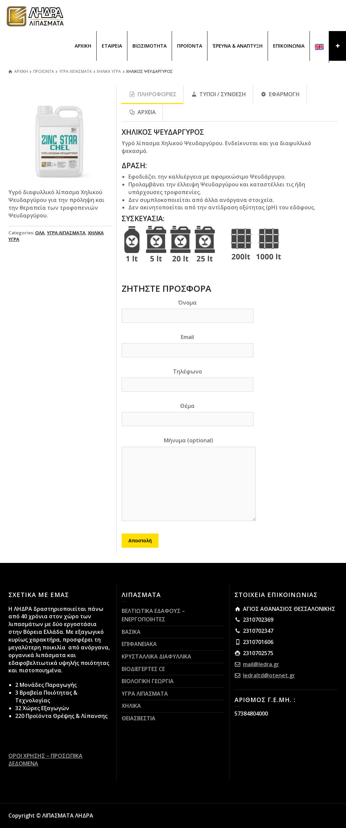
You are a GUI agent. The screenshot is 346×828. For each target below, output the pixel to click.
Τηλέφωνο (187, 378)
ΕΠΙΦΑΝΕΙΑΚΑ (139, 644)
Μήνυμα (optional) (189, 479)
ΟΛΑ (40, 233)
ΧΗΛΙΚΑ (131, 705)
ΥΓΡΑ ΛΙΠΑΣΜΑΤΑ (66, 233)
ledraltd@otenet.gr (269, 675)
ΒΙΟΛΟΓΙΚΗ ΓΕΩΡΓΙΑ (148, 681)
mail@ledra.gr (261, 664)
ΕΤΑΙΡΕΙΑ (112, 46)
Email (187, 343)
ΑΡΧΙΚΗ (83, 46)
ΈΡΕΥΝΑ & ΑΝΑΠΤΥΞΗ (238, 46)
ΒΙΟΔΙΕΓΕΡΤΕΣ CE (143, 669)
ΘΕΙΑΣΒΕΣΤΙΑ (138, 718)
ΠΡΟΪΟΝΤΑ (189, 46)
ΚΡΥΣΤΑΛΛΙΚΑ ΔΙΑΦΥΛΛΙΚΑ (156, 656)
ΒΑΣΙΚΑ (131, 632)
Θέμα (187, 412)
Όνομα (187, 309)
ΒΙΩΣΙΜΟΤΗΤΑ (149, 46)
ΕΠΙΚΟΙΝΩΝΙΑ (288, 46)
